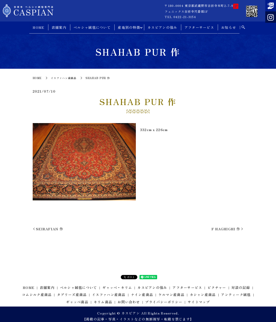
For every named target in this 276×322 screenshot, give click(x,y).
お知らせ (229, 25)
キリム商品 (103, 298)
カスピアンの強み (163, 25)
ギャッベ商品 (77, 298)
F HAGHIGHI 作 (226, 225)
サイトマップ (199, 298)
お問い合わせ (129, 298)
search (244, 26)
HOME (38, 25)
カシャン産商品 (203, 290)
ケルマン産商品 (171, 290)
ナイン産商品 (142, 290)
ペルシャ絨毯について (91, 25)
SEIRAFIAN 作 (49, 225)
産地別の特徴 (128, 25)
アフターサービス (200, 25)
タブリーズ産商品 (72, 290)
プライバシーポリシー (163, 298)
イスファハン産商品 (64, 74)
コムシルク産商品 (37, 290)
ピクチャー (216, 283)
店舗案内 (58, 25)
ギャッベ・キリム (117, 283)
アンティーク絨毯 (236, 290)
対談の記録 (240, 283)
